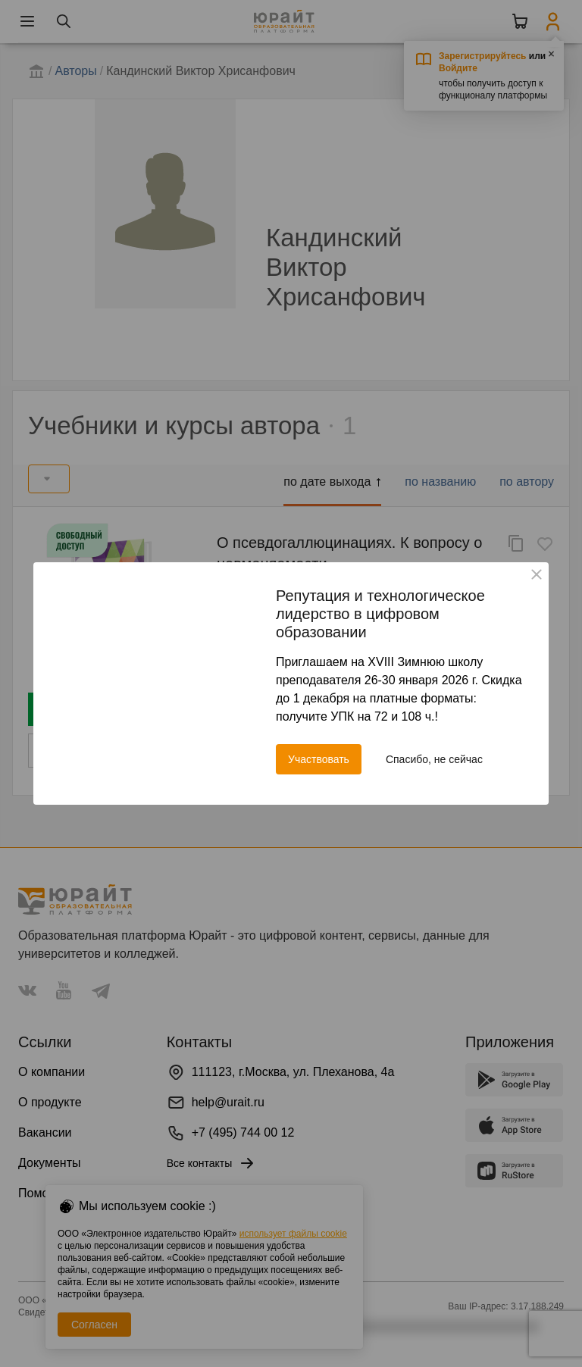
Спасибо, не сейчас (434, 759)
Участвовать (318, 759)
